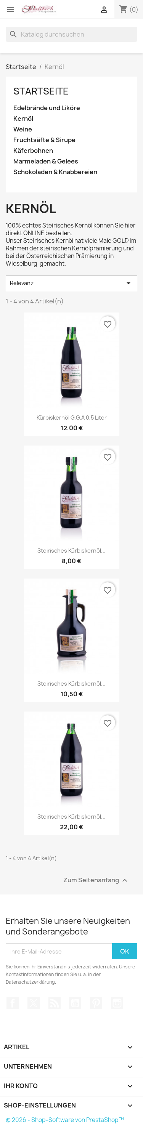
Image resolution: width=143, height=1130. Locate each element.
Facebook (12, 1003)
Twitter (33, 1003)
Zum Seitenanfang (96, 880)
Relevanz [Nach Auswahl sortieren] (71, 283)
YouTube (75, 1003)
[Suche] (71, 34)
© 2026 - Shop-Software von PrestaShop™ (65, 1120)
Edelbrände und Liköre (46, 108)
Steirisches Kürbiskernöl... (71, 550)
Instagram (117, 1003)
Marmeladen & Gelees (45, 161)
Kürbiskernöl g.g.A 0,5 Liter (72, 417)
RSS (54, 1003)
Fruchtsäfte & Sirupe (44, 140)
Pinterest (96, 1003)
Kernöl (23, 119)
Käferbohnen (33, 151)
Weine (22, 129)
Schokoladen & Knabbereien (55, 172)
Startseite (41, 91)
